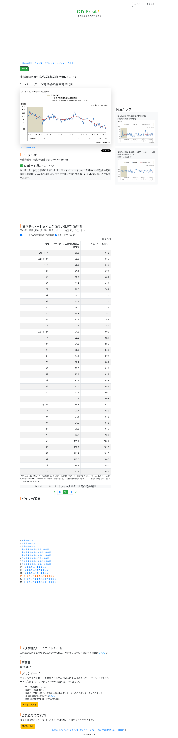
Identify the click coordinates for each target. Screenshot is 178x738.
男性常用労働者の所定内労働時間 (36, 552)
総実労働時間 (27, 540)
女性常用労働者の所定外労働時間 (36, 564)
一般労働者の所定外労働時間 (36, 573)
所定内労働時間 (28, 543)
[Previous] (54, 492)
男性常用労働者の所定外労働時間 (36, 555)
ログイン (138, 4)
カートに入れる (30, 705)
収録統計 (55, 730)
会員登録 (150, 4)
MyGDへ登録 (27, 726)
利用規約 (121, 730)
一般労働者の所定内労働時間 (36, 570)
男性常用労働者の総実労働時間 (35, 549)
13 (65, 492)
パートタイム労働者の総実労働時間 (37, 235)
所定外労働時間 (28, 546)
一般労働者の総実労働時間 (35, 567)
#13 (24, 69)
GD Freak (88, 11)
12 (60, 492)
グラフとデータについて (69, 730)
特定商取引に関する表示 (107, 730)
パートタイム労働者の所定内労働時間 (39, 579)
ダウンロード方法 (28, 147)
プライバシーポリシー (88, 730)
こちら (101, 652)
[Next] (76, 492)
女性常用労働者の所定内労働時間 (36, 561)
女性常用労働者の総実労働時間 (35, 558)
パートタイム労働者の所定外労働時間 (39, 582)
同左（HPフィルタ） (66, 235)
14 (71, 492)
